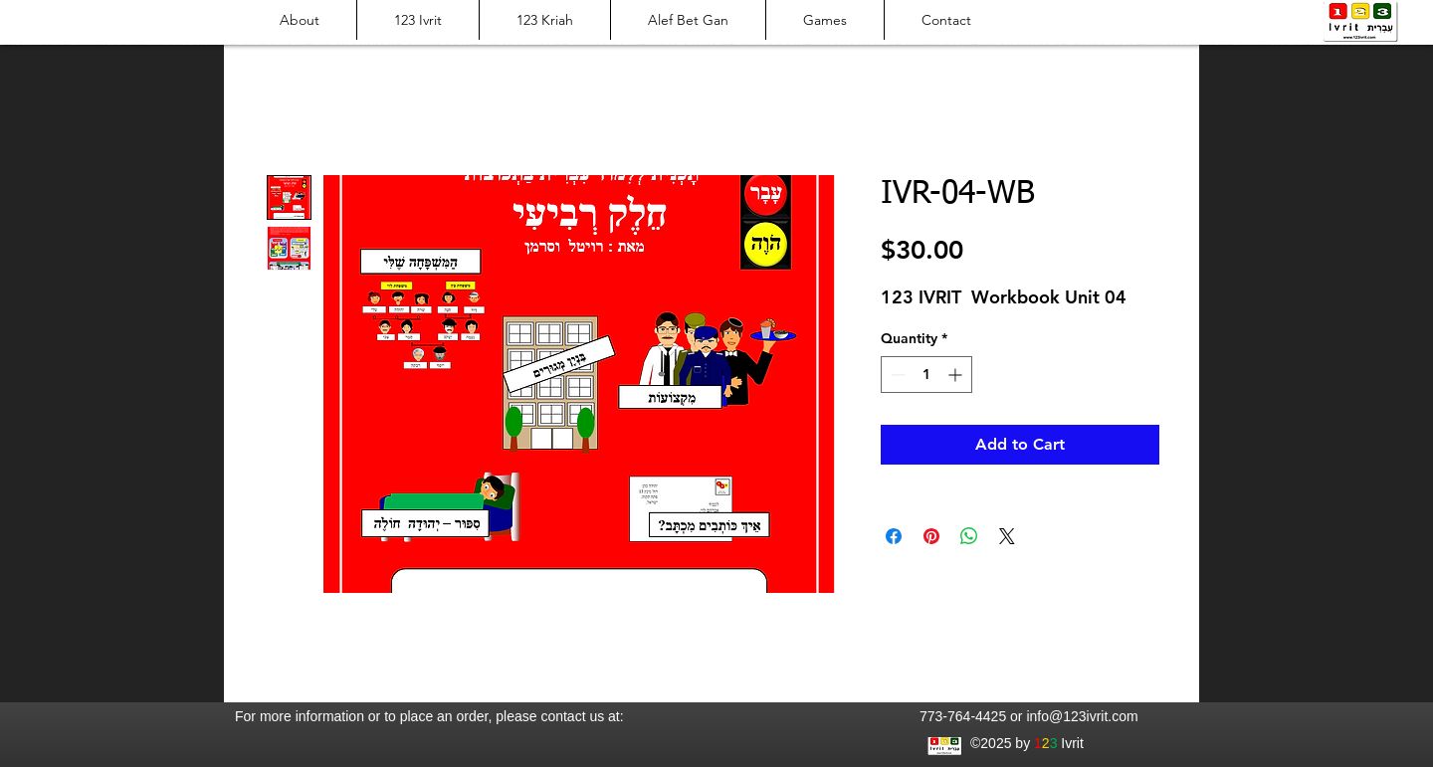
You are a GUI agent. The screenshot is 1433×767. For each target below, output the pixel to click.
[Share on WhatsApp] (969, 536)
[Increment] (956, 374)
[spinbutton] (926, 374)
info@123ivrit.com (1081, 716)
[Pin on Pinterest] (931, 536)
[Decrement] (896, 374)
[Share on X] (1007, 536)
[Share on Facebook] (894, 536)
